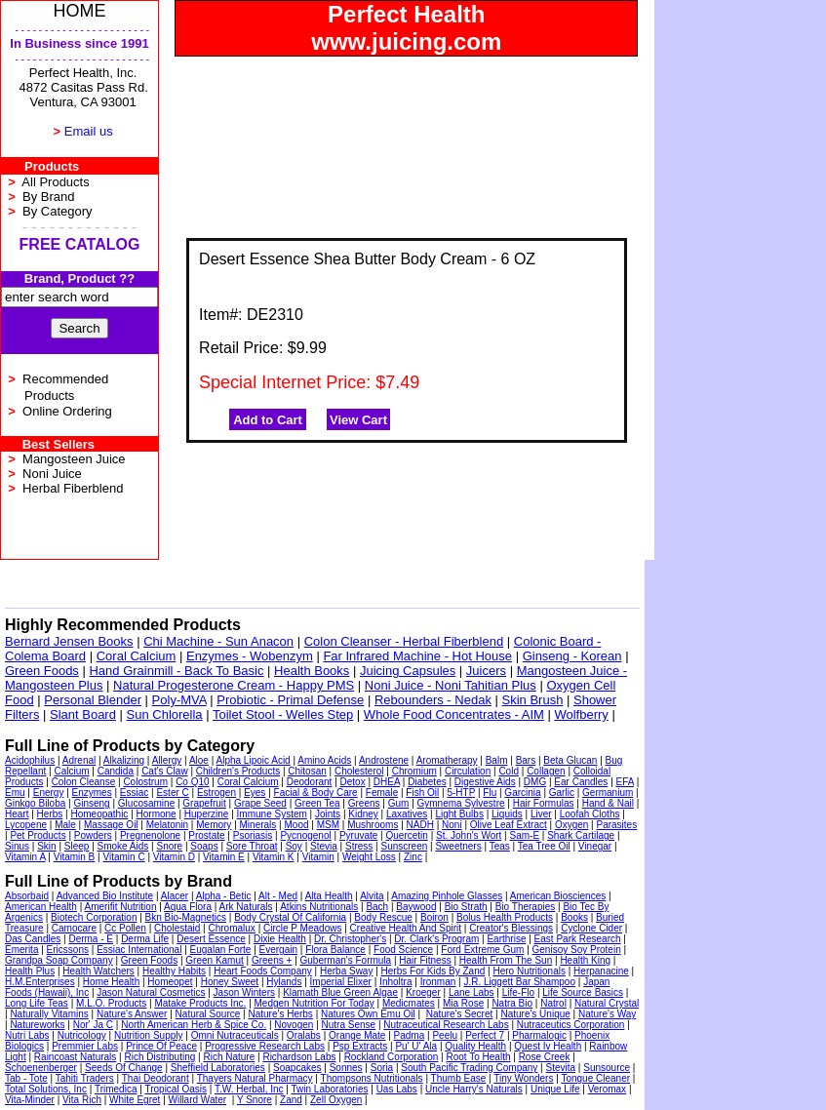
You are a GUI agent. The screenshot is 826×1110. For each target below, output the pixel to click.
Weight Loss (369, 857)
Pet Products (37, 835)
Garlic (561, 792)
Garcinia (522, 792)
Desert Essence (211, 938)
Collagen (546, 771)
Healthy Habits (174, 971)
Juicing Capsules (407, 670)
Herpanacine (601, 971)
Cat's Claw (164, 771)
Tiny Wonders (523, 1078)
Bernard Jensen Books (69, 641)
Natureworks (37, 1024)
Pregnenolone (150, 835)
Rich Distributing (159, 1056)
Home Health (111, 981)
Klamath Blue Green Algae (340, 992)
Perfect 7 (484, 1035)
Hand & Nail (608, 803)
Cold (508, 771)
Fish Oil (422, 792)
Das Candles (32, 938)
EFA (625, 781)
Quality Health (475, 1046)
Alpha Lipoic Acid (253, 760)
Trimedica (116, 1089)
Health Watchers (98, 971)
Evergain (278, 949)
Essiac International (139, 949)
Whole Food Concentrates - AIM (454, 714)
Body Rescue (383, 917)
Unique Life (555, 1089)
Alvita (371, 896)
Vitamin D (174, 857)
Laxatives (406, 814)
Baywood (416, 906)
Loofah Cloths (590, 814)
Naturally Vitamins (49, 1014)
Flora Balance (335, 949)
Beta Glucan (570, 760)
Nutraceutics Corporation (571, 1024)
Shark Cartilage (580, 835)
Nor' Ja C (93, 1024)
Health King (585, 960)
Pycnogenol (305, 835)
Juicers (486, 670)
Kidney (363, 814)
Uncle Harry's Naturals (474, 1089)
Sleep (77, 846)
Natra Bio (512, 1003)
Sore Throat (252, 846)
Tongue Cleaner (595, 1078)
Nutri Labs (27, 1035)
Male (65, 824)
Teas (500, 846)
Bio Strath (466, 906)
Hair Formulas (543, 803)
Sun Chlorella (165, 714)
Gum (399, 803)
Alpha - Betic (224, 896)
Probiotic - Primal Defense (290, 700)
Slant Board (83, 714)
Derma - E (90, 938)
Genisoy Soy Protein (576, 949)
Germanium (607, 792)
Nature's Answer (132, 1014)
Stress (359, 846)
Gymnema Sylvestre (461, 803)
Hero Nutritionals (528, 971)
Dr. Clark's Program (436, 938)
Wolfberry (581, 714)
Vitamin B (75, 857)
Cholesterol (359, 771)
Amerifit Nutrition (121, 906)
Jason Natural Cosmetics (151, 992)
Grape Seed (260, 803)
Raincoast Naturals (75, 1056)
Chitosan (307, 771)
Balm (497, 760)
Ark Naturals (246, 906)
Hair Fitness (425, 960)
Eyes (254, 792)
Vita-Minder (30, 1099)
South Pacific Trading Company (469, 1067)
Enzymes (92, 792)
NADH (420, 824)
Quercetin (407, 835)
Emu (15, 792)
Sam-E (524, 835)
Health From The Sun (505, 960)
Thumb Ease (459, 1078)
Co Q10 (192, 781)
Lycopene (26, 824)
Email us (88, 131)
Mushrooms (372, 824)
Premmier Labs (85, 1046)
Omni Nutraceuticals (235, 1035)
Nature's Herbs (280, 1014)
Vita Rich (81, 1099)
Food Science (403, 949)
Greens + (272, 960)
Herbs (50, 814)
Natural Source (208, 1014)
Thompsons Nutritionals (372, 1078)
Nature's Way (607, 1014)
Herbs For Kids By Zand (433, 971)
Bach (377, 906)
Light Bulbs (459, 814)
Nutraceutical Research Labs (445, 1024)
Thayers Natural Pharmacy (255, 1078)
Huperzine (206, 814)
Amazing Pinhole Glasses (446, 896)
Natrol (553, 1003)
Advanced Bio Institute (105, 896)
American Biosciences (558, 896)
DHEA (387, 781)
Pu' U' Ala (416, 1046)
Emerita (21, 949)
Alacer (174, 896)
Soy (294, 846)
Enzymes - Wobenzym (249, 656)
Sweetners (458, 846)
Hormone (157, 814)
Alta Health (329, 896)
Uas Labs (396, 1089)
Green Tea (317, 803)
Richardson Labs (298, 1056)
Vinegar (594, 846)
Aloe (199, 760)
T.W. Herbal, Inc (249, 1089)
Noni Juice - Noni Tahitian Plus (450, 685)
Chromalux (232, 928)
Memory (213, 824)
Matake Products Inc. (200, 1003)
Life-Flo (518, 992)
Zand (291, 1099)
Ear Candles (581, 781)
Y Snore (254, 1099)
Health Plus (30, 971)
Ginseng (91, 803)
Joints (327, 814)
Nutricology (82, 1035)
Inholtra (395, 981)
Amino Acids (324, 760)
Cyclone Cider (591, 928)
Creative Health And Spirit (406, 928)
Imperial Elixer (341, 981)
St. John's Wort (468, 835)
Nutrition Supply (148, 1035)
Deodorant (310, 781)
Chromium (414, 771)
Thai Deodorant (155, 1078)
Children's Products (238, 771)
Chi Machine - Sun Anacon (218, 641)
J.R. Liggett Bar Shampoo (519, 981)
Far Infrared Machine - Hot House (417, 656)
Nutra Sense (349, 1024)
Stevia (323, 846)
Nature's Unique (535, 1014)
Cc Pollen (125, 928)
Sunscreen (403, 846)
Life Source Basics (582, 992)
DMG (535, 781)
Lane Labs (471, 992)
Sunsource (606, 1067)
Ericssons (68, 949)
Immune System (272, 814)
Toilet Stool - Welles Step (283, 714)
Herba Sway (346, 971)
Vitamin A (25, 857)
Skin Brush (533, 700)
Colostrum (145, 781)
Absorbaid (27, 896)
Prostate (206, 835)
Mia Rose (463, 1003)
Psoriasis (253, 835)
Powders (93, 835)
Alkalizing (123, 760)
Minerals (258, 824)
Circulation (468, 771)
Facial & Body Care (316, 792)
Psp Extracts (360, 1046)
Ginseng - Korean (572, 656)
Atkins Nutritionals (319, 906)
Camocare (74, 928)
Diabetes (427, 781)
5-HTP (461, 792)
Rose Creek (544, 1056)
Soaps (203, 846)
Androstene (384, 760)
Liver (541, 814)
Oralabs (304, 1035)
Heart (16, 814)
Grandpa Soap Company (59, 960)
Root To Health (479, 1056)
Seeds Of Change (124, 1067)
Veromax (607, 1089)
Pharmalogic (539, 1035)
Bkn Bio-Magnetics (185, 917)
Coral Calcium (137, 656)
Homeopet (169, 981)
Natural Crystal (606, 1003)
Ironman (438, 981)
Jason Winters (244, 992)
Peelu (444, 1035)
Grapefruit (203, 803)
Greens (364, 803)
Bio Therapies (525, 906)
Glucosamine (146, 803)
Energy (48, 792)
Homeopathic (99, 814)
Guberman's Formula (346, 960)
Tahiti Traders (85, 1078)
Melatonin (167, 824)
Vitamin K (274, 857)
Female (382, 792)
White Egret (134, 1099)
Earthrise (506, 938)
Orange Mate (357, 1035)
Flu (489, 792)
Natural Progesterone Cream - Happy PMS (233, 685)
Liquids (507, 814)
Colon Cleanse (84, 781)
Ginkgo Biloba (35, 803)
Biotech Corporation (94, 917)
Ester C (172, 792)
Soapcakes (297, 1067)
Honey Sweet (229, 981)
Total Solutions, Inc (46, 1089)
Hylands (283, 981)
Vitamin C (123, 857)
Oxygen (571, 824)
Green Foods (42, 670)
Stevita (561, 1067)
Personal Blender (92, 700)
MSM (328, 824)
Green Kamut (214, 960)
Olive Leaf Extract (508, 824)
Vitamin (318, 857)
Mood (296, 824)
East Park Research (577, 938)
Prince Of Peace (161, 1046)
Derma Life (145, 938)
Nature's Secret (459, 1014)
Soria (382, 1067)
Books (574, 917)
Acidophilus (30, 760)
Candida (116, 771)
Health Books (311, 670)
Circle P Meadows (302, 928)
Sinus (17, 846)
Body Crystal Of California (290, 917)
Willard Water (198, 1099)
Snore (169, 846)
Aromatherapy (447, 760)
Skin (46, 846)
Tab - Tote (26, 1078)
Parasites (617, 824)
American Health (41, 906)
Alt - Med (277, 896)
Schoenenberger (41, 1067)
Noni (452, 824)
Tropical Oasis (175, 1089)
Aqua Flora (188, 906)
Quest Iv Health (547, 1046)
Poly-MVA (179, 700)
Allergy (167, 760)
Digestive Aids (485, 781)
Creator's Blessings (511, 928)
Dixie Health (280, 938)
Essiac (134, 792)
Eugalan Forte (221, 949)
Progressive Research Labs (265, 1046)
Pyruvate (358, 835)
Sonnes (346, 1067)
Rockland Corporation (391, 1056)
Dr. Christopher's (350, 938)
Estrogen (216, 792)
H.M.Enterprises (40, 981)
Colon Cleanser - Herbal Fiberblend (404, 641)
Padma (409, 1035)
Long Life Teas (36, 1003)
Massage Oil (111, 824)
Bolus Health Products (504, 917)
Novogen (293, 1024)
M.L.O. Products (111, 1003)
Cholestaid (177, 928)
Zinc (413, 857)
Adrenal (79, 760)
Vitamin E (224, 857)
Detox (353, 781)
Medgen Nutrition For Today (314, 1003)
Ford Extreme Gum (482, 949)
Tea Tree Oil (544, 846)
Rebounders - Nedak (433, 700)
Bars (526, 760)
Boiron (434, 917)
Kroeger (423, 992)
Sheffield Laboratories (218, 1067)
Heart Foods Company (263, 971)
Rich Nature (229, 1056)
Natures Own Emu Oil (368, 1014)
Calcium (71, 771)
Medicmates (408, 1003)
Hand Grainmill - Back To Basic (176, 670)
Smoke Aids (123, 846)
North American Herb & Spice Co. (193, 1024)
